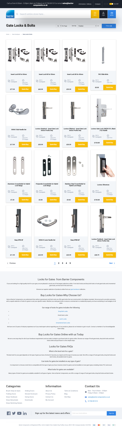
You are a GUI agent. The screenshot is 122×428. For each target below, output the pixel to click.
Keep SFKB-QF (75, 240)
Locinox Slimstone (103, 185)
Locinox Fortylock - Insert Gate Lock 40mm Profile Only (103, 240)
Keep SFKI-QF (18, 240)
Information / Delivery (85, 4)
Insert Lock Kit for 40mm (75, 74)
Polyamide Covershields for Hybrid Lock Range (47, 185)
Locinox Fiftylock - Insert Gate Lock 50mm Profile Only (75, 129)
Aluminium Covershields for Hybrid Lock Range (19, 185)
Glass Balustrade (12, 400)
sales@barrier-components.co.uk (99, 397)
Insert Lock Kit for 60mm (19, 74)
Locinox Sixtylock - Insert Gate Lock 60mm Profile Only (47, 129)
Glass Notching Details (14, 403)
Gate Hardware (16, 34)
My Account (50, 400)
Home (8, 34)
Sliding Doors (29, 391)
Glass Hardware (11, 397)
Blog (65, 394)
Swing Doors (29, 397)
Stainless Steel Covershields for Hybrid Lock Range (75, 185)
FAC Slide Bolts (103, 74)
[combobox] (55, 14)
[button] (12, 81)
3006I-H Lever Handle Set (47, 240)
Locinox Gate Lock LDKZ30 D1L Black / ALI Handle (103, 129)
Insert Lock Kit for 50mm (47, 74)
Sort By (74, 26)
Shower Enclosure (31, 394)
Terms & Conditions (71, 391)
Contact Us (49, 397)
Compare (97, 4)
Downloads (29, 400)
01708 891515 (93, 401)
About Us (49, 391)
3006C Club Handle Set (18, 129)
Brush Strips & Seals (13, 391)
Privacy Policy (50, 394)
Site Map (67, 397)
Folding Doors (11, 394)
